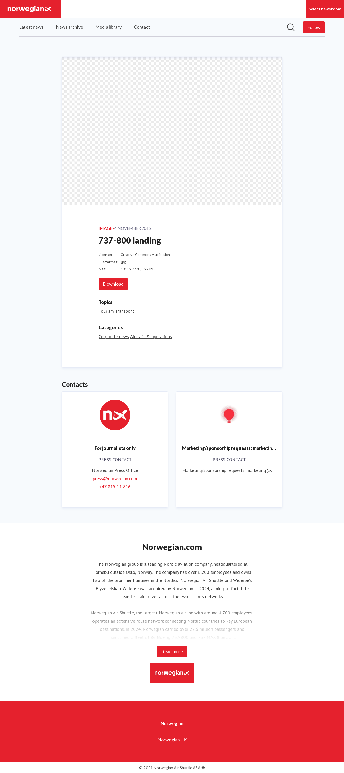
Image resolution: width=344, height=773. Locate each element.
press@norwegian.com (115, 478)
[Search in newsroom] (291, 27)
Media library (108, 27)
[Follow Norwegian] (314, 27)
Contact (142, 27)
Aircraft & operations (151, 336)
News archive (69, 27)
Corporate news (114, 336)
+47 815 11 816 (115, 486)
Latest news (31, 27)
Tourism (106, 311)
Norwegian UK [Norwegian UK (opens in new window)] (172, 739)
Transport (124, 311)
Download (113, 284)
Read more (172, 651)
